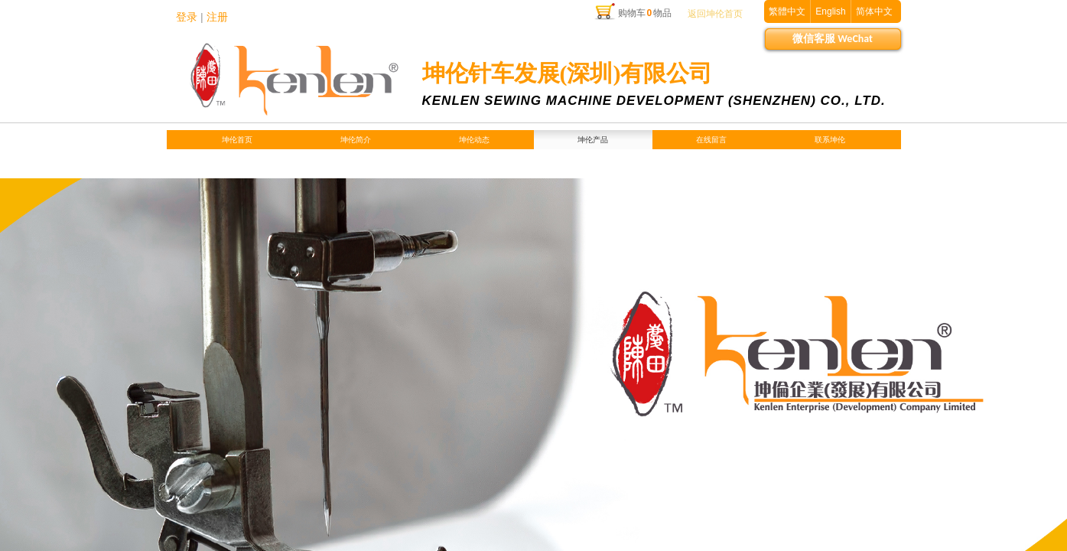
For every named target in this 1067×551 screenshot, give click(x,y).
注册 (217, 17)
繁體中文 (787, 11)
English (830, 11)
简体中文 (874, 11)
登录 (186, 17)
